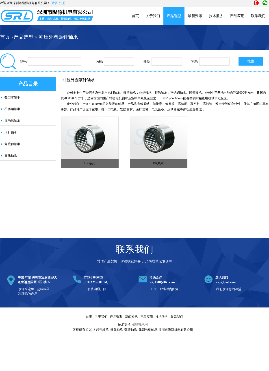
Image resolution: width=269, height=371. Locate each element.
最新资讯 (195, 16)
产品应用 (237, 16)
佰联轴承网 (140, 324)
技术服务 (216, 16)
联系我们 (258, 16)
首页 (135, 16)
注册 (62, 3)
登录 (54, 3)
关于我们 (153, 16)
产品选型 (174, 16)
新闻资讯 (131, 316)
